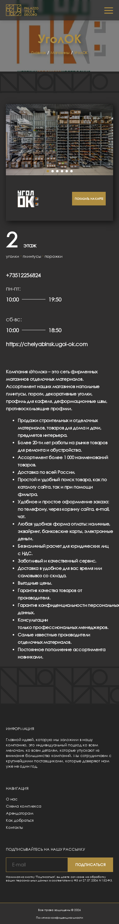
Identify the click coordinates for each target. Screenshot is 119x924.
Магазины (59, 52)
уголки (12, 256)
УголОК (81, 52)
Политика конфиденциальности (59, 917)
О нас (11, 799)
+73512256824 (23, 275)
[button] (48, 171)
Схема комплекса (23, 806)
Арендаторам (19, 813)
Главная (38, 52)
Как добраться (20, 820)
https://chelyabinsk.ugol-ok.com (47, 344)
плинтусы (32, 256)
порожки (54, 256)
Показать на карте (89, 198)
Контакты (14, 827)
